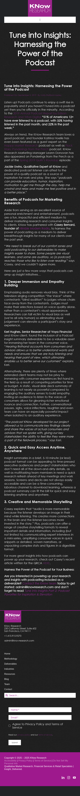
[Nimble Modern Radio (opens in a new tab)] (34, 228)
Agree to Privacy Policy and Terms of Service (37, 725)
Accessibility (10, 760)
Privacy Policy (25, 760)
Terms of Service (42, 760)
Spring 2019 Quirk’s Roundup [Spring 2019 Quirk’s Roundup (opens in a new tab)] (39, 160)
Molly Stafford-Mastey (51, 95)
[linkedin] (63, 777)
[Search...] (40, 695)
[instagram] (68, 777)
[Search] (6, 695)
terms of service (45, 735)
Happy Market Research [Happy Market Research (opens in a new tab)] (21, 145)
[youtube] (74, 777)
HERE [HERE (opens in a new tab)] (46, 563)
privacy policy (23, 735)
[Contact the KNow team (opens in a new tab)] (39, 583)
